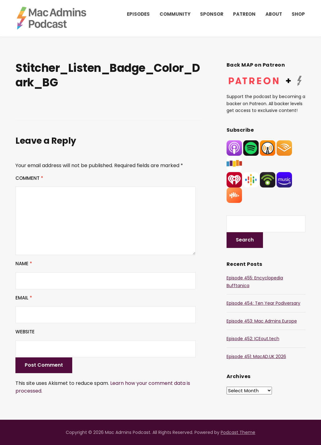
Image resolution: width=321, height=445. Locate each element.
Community (175, 14)
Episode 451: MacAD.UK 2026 (256, 356)
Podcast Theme (238, 432)
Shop (298, 14)
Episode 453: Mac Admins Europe (262, 321)
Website (25, 331)
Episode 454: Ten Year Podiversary (263, 303)
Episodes (138, 14)
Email (23, 298)
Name (23, 263)
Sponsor (211, 14)
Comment (29, 178)
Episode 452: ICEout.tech (253, 339)
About (273, 14)
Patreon (244, 14)
